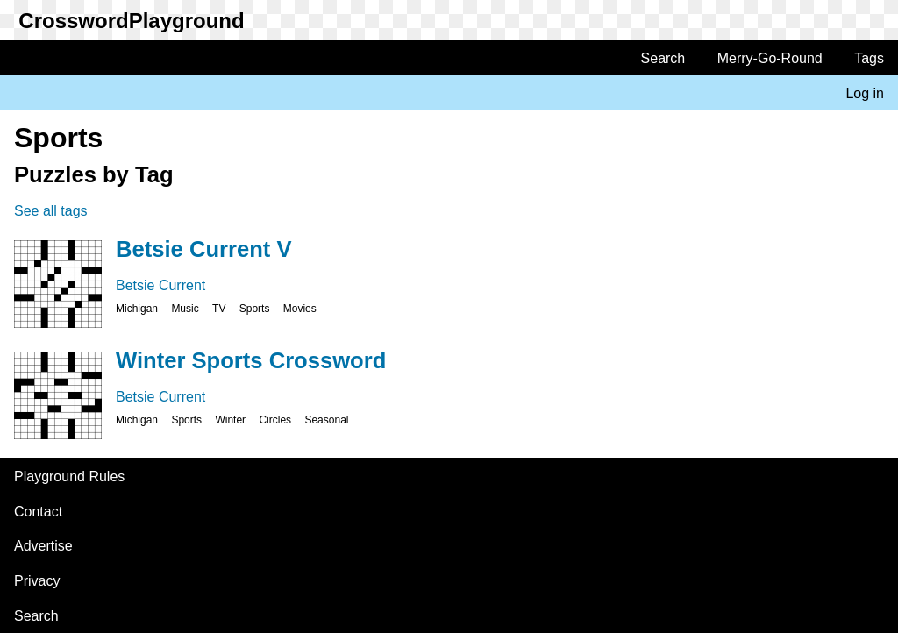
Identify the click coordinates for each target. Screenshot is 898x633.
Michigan (137, 308)
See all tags (51, 210)
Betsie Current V (204, 249)
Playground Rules (69, 476)
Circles (275, 420)
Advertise (43, 545)
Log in (864, 93)
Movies (300, 308)
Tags (869, 58)
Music (184, 308)
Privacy (37, 580)
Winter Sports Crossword (251, 360)
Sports (254, 308)
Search (663, 58)
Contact (38, 511)
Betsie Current (160, 285)
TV (218, 308)
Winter (230, 420)
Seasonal (326, 420)
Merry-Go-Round (770, 58)
